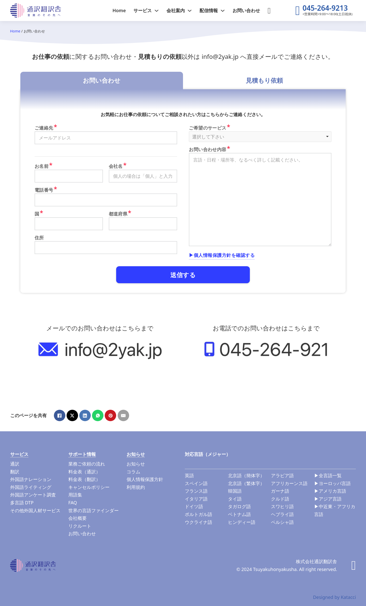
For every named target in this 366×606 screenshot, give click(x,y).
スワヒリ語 (282, 506)
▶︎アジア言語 (328, 499)
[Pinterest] (110, 415)
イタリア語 (196, 499)
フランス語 (196, 491)
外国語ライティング (30, 487)
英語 (189, 475)
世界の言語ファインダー (93, 510)
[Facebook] (59, 415)
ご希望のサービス (207, 128)
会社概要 (77, 518)
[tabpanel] (183, 191)
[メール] (123, 415)
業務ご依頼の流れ (86, 464)
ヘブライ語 (282, 514)
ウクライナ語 (198, 522)
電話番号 (44, 190)
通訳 (14, 464)
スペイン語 (196, 483)
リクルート (79, 526)
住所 (39, 237)
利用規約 (136, 487)
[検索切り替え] (269, 11)
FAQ (72, 503)
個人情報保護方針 (145, 479)
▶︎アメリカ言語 (330, 491)
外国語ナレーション (30, 479)
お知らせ (136, 464)
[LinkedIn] (85, 415)
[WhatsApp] (97, 415)
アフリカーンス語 (289, 483)
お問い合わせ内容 (207, 149)
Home (119, 10)
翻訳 (14, 472)
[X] (72, 415)
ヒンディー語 (241, 522)
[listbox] (260, 136)
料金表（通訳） (84, 472)
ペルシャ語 (282, 522)
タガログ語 (239, 506)
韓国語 (235, 491)
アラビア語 (282, 475)
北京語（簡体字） (246, 475)
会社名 (116, 166)
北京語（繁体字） (246, 483)
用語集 (75, 495)
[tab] (101, 80)
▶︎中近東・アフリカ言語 (334, 510)
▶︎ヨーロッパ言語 (332, 483)
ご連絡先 (44, 128)
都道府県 (118, 213)
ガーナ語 (280, 491)
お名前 (42, 166)
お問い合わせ (246, 10)
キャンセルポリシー (89, 487)
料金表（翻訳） (84, 479)
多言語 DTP (22, 503)
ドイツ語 (194, 506)
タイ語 (235, 499)
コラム (133, 472)
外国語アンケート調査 (33, 495)
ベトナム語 (239, 514)
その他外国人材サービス (35, 510)
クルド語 (280, 499)
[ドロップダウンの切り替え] (156, 10)
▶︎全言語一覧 (328, 475)
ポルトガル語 (198, 514)
